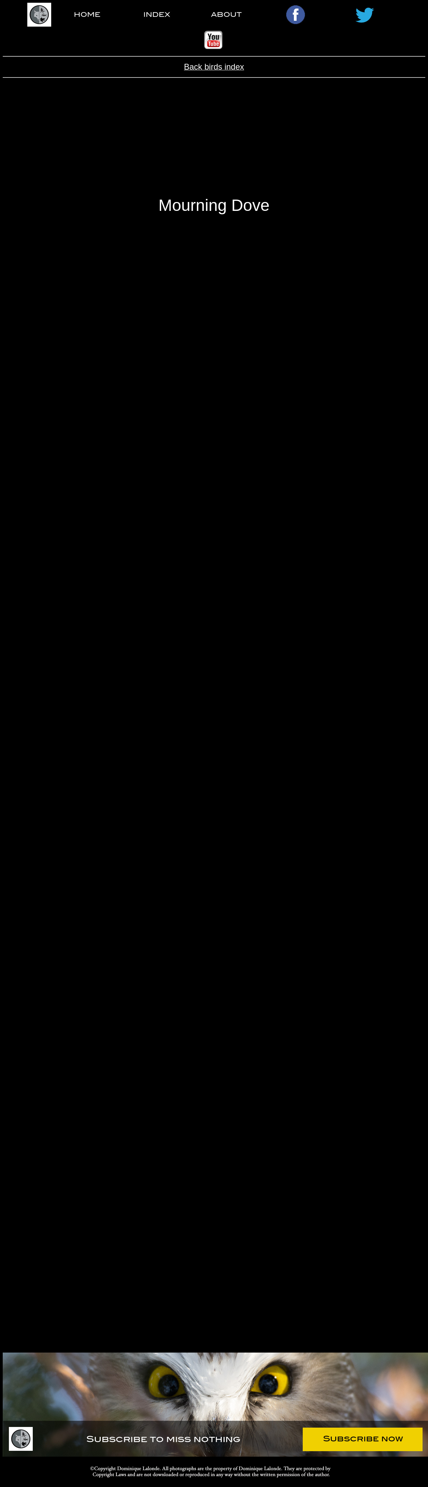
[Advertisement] (214, 142)
